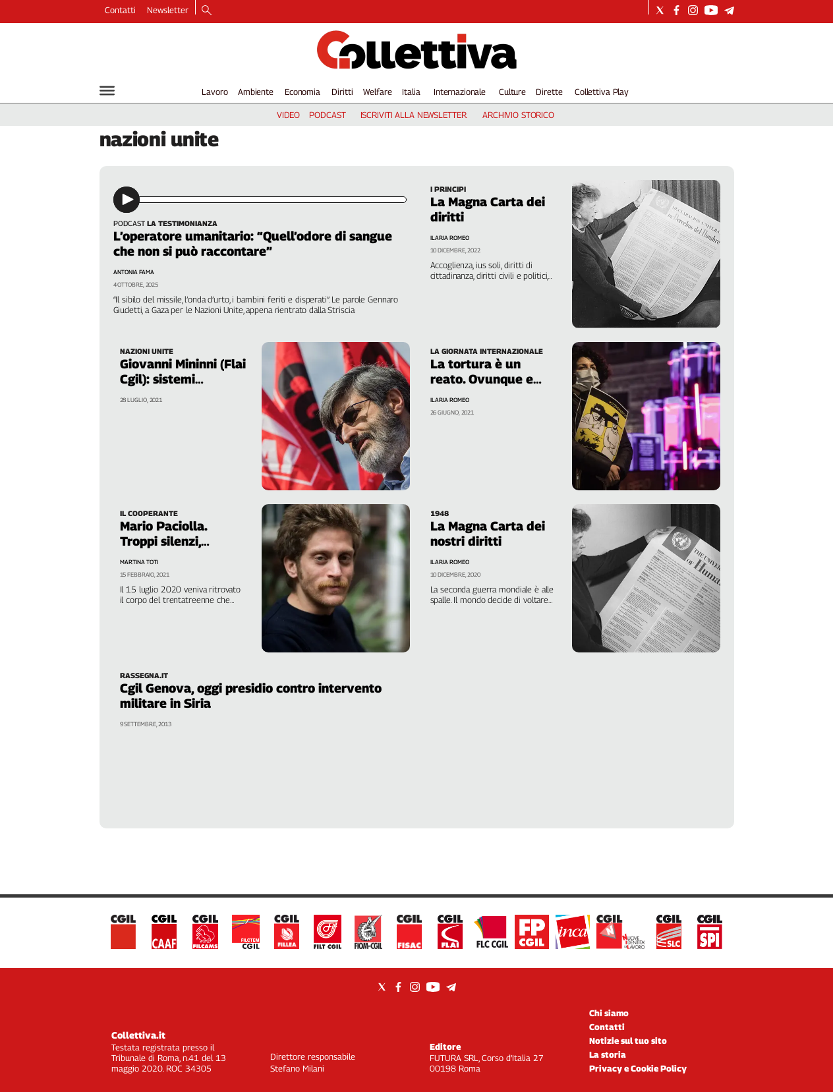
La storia (607, 1054)
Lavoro (214, 91)
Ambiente (255, 91)
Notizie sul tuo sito (628, 1040)
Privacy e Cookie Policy (638, 1068)
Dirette (549, 91)
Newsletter (167, 10)
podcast (327, 114)
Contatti (120, 10)
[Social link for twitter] (660, 10)
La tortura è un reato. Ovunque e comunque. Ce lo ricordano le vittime (489, 387)
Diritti (342, 91)
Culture (512, 91)
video (288, 114)
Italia (411, 91)
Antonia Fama (133, 271)
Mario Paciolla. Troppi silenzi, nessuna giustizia (171, 541)
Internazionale (460, 91)
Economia (302, 91)
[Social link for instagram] (693, 10)
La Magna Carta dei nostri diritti (487, 533)
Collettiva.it (138, 1035)
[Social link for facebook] (676, 10)
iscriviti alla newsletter (413, 114)
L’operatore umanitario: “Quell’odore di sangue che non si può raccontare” (252, 243)
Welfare (377, 91)
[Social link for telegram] (729, 10)
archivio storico (518, 114)
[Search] (207, 11)
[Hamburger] (107, 90)
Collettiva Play (602, 91)
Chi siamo (609, 1013)
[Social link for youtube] (711, 10)
